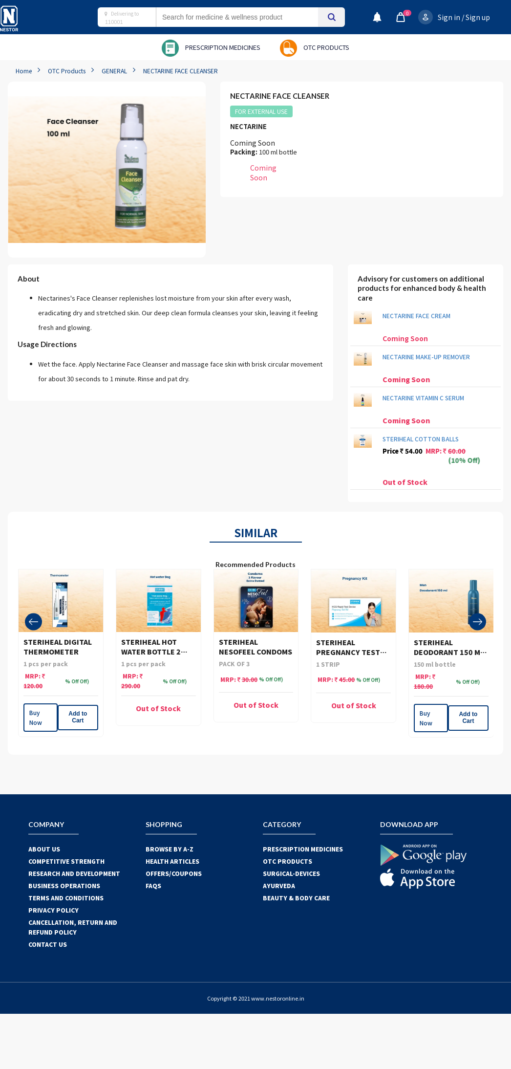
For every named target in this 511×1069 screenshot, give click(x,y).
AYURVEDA (279, 885)
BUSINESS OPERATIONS (64, 885)
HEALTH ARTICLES (172, 861)
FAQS (153, 885)
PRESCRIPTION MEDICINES (303, 849)
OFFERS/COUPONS (174, 873)
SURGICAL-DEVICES (291, 873)
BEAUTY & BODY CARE (296, 898)
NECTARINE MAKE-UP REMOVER (426, 356)
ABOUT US (44, 849)
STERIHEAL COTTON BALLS (421, 439)
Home (24, 70)
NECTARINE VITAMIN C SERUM (423, 397)
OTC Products (66, 70)
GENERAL (114, 70)
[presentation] (33, 622)
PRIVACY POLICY (53, 910)
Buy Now (35, 717)
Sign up (478, 17)
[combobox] (246, 17)
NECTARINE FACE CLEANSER (180, 70)
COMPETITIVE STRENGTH (66, 861)
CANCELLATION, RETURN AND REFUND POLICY (72, 927)
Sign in (449, 17)
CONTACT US (47, 944)
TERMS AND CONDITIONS (66, 898)
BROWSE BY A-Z (169, 849)
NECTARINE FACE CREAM (416, 315)
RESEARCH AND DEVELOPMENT (74, 873)
